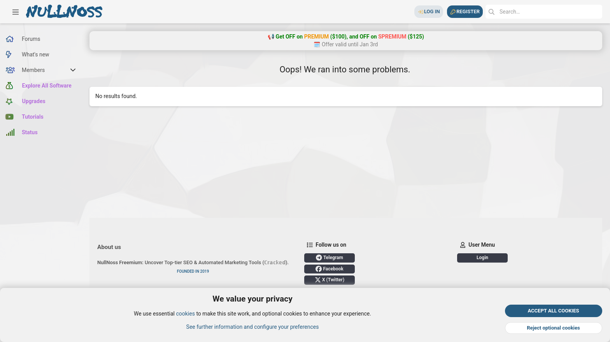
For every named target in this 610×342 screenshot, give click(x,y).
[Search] (544, 12)
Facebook (329, 269)
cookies (185, 314)
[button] (15, 11)
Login (482, 257)
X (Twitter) (329, 280)
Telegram (329, 257)
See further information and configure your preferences (252, 327)
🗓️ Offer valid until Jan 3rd (346, 44)
